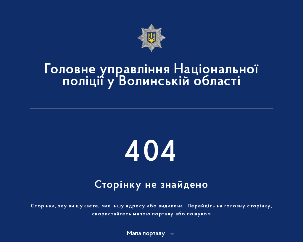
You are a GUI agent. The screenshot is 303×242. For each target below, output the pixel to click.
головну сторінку (247, 206)
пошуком (199, 214)
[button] (151, 233)
